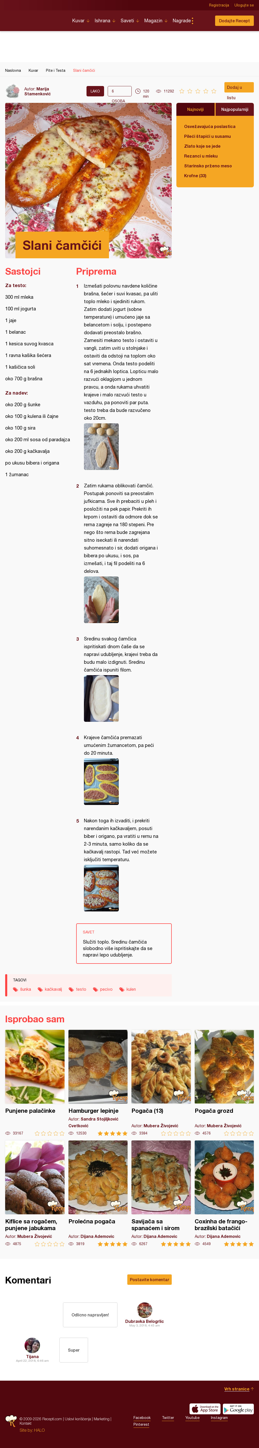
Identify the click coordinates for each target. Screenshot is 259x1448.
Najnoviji (195, 109)
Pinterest (141, 1424)
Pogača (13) (161, 1083)
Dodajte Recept (234, 20)
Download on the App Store (205, 1408)
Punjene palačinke (35, 1083)
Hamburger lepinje (98, 1083)
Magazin (153, 20)
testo (81, 989)
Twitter (168, 1418)
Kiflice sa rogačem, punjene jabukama (35, 1193)
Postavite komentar (149, 1279)
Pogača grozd (224, 1083)
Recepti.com (35, 19)
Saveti (127, 20)
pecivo (106, 989)
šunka (25, 989)
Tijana (32, 1356)
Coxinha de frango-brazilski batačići (224, 1193)
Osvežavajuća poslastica (210, 126)
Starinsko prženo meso (208, 165)
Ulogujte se (244, 5)
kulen (131, 989)
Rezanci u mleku (201, 155)
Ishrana (102, 20)
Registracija (219, 5)
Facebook (142, 1418)
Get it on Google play (238, 1408)
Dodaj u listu (234, 88)
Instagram (219, 1418)
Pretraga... (202, 20)
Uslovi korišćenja (78, 1419)
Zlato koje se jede (202, 146)
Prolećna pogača (98, 1193)
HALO (39, 1430)
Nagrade (182, 20)
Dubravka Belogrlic (144, 1321)
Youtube (192, 1418)
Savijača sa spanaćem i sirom (161, 1193)
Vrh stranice (236, 1388)
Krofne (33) (195, 175)
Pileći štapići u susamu (207, 136)
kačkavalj (53, 989)
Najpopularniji (234, 109)
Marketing (101, 1419)
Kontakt (26, 1423)
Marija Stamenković (37, 91)
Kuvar (78, 20)
